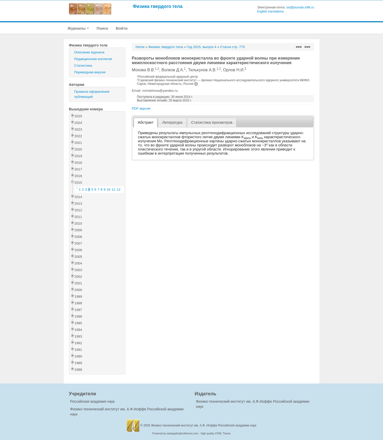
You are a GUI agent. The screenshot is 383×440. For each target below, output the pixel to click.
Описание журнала (89, 52)
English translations (270, 11)
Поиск (102, 28)
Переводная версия (90, 72)
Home (140, 47)
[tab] (145, 122)
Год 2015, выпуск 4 (201, 47)
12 (119, 189)
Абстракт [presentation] (146, 122)
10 (109, 189)
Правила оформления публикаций (91, 94)
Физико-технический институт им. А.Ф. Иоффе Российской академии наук (204, 425)
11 (113, 189)
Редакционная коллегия (93, 59)
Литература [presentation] (172, 122)
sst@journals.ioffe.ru (300, 7)
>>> (307, 47)
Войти (121, 28)
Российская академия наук (92, 401)
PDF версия (141, 108)
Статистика (83, 65)
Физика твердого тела (158, 6)
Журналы (78, 28)
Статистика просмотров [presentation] (211, 122)
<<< (299, 47)
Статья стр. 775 (232, 47)
